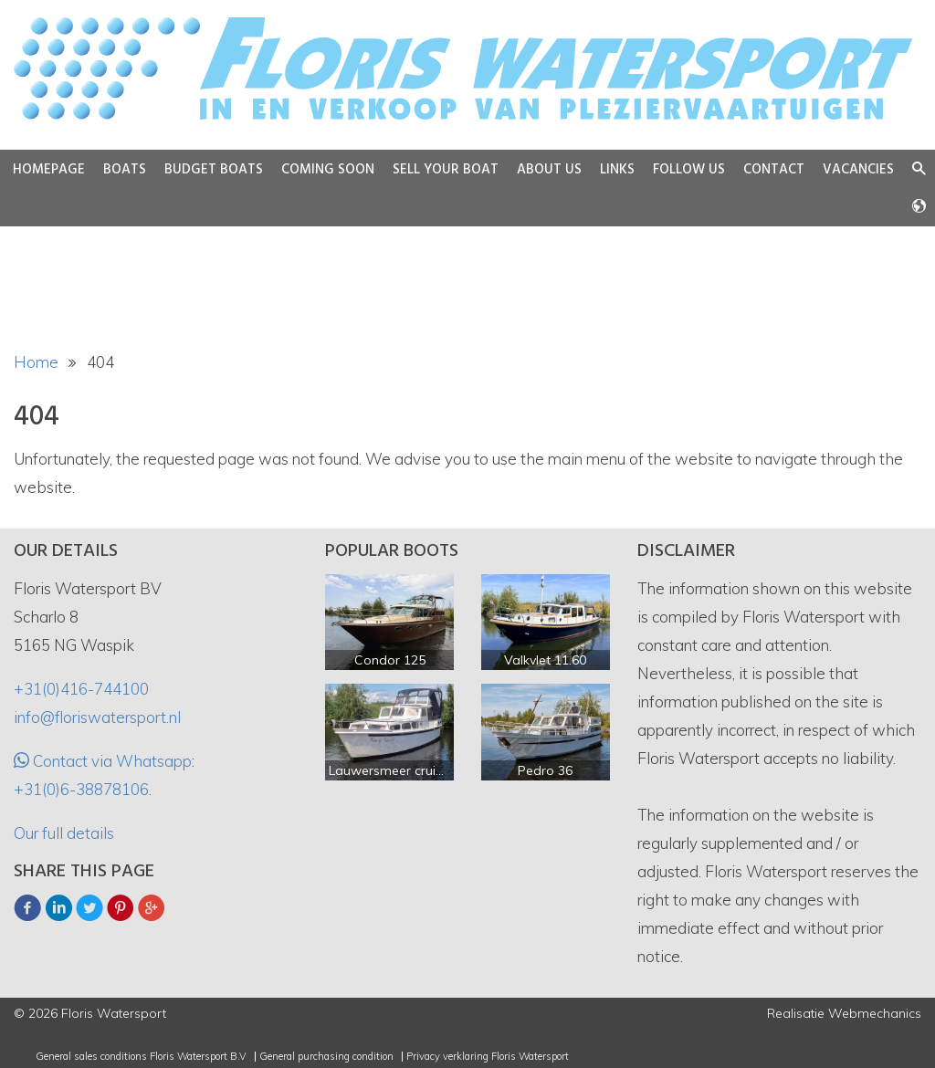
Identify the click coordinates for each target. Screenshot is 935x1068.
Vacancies (858, 170)
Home (36, 362)
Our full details (64, 833)
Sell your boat (446, 170)
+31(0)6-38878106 (81, 789)
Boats (124, 170)
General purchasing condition (326, 1057)
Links (617, 170)
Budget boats (213, 170)
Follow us (689, 170)
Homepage (49, 170)
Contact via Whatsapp (110, 760)
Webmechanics (874, 1013)
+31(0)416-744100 (81, 688)
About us (549, 170)
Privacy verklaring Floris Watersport (487, 1057)
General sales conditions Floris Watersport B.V (141, 1057)
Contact (773, 170)
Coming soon (327, 170)
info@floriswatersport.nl (97, 717)
